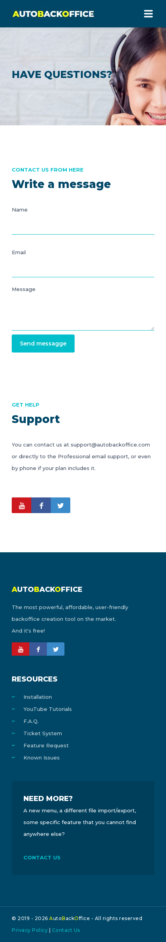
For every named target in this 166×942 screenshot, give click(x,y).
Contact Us (66, 930)
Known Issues (41, 757)
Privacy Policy (30, 930)
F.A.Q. (31, 721)
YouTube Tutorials (47, 709)
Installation (37, 697)
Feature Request (46, 745)
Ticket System (42, 733)
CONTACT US (42, 857)
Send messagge (43, 343)
